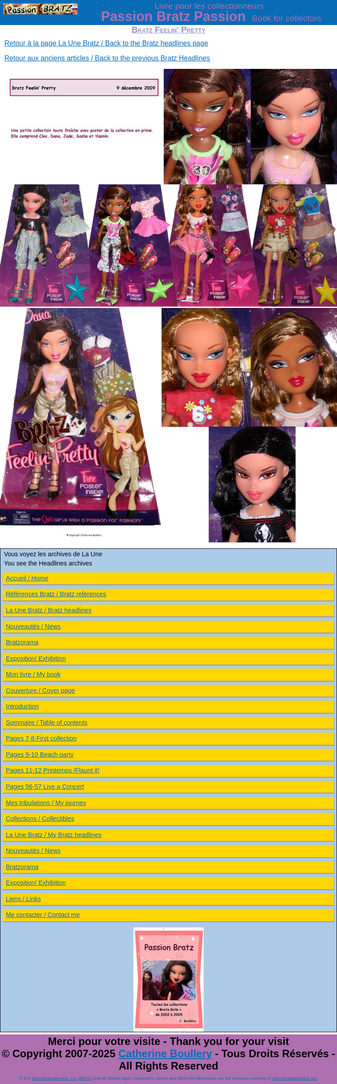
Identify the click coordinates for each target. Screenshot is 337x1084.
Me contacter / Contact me (43, 914)
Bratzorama (22, 642)
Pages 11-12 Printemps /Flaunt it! (53, 770)
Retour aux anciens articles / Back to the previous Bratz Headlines (107, 58)
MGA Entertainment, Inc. (55, 1078)
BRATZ (85, 1078)
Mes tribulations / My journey (46, 802)
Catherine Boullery (165, 1053)
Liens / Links (23, 898)
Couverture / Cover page (40, 690)
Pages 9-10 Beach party (39, 754)
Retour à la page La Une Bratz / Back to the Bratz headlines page (106, 43)
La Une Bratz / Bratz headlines (48, 610)
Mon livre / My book (33, 674)
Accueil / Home (27, 578)
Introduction (22, 706)
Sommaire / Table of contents (46, 722)
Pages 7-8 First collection (41, 738)
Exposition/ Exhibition (36, 658)
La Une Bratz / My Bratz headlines (53, 834)
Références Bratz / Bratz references (56, 593)
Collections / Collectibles (40, 818)
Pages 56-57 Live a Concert (45, 786)
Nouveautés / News (33, 626)
